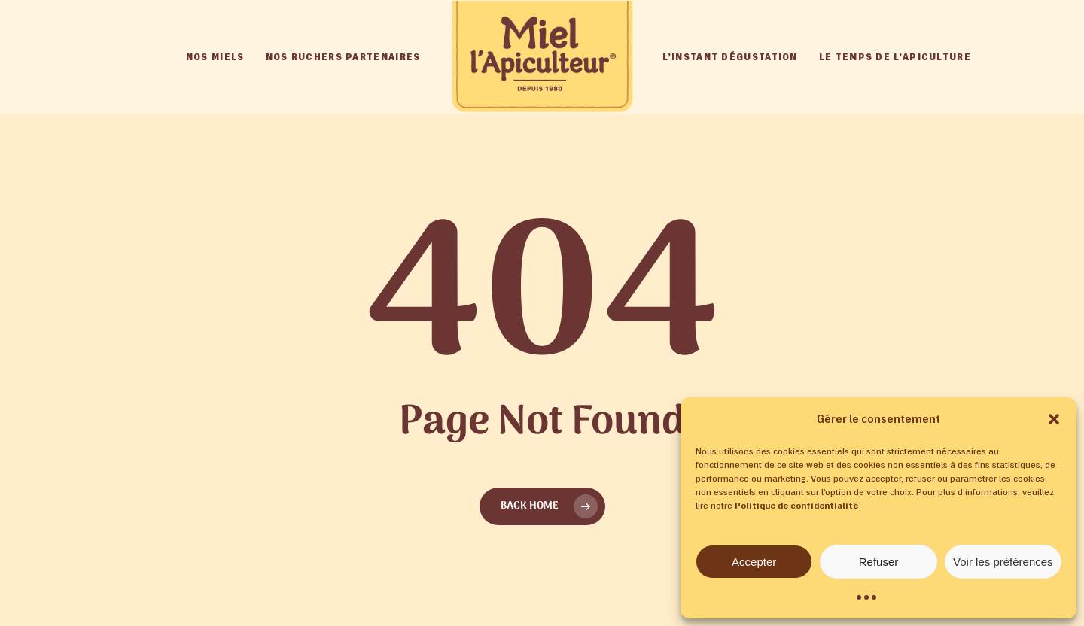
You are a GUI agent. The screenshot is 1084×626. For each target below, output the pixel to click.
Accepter (754, 561)
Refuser (879, 561)
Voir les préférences (1003, 561)
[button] (1053, 419)
